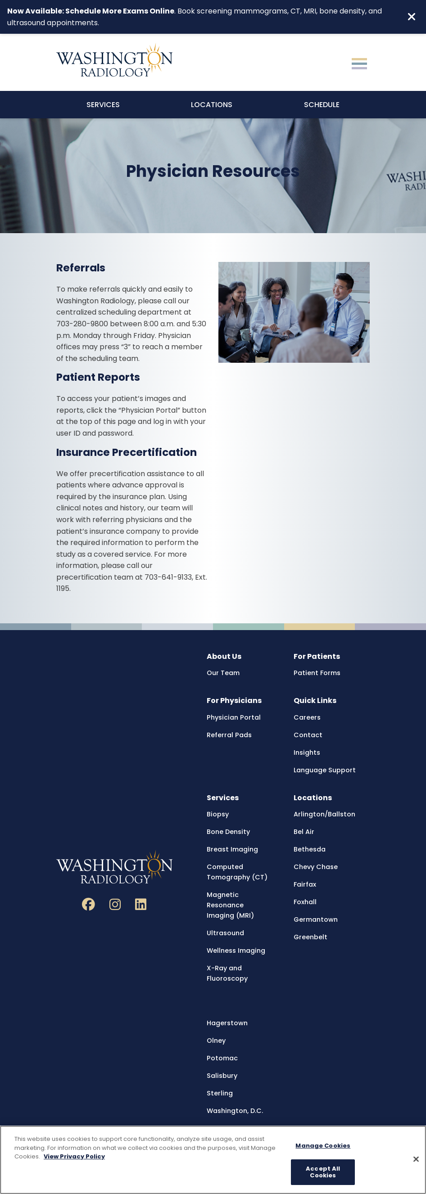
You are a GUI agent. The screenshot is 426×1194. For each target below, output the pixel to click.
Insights (307, 752)
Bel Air (304, 831)
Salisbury (222, 1075)
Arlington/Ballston (324, 814)
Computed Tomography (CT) (237, 872)
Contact (308, 734)
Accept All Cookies (323, 1172)
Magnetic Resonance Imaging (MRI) (230, 905)
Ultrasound (225, 932)
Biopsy (218, 814)
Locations (211, 104)
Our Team (223, 672)
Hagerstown (227, 1022)
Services (103, 104)
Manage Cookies (322, 1145)
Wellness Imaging (236, 950)
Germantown (316, 919)
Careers (307, 717)
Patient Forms (317, 672)
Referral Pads (229, 734)
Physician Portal (234, 717)
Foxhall (305, 901)
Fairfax (305, 884)
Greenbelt (310, 937)
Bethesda (310, 849)
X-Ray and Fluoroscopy (227, 973)
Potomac (222, 1058)
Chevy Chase (316, 866)
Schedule (322, 104)
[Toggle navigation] (359, 62)
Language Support (325, 770)
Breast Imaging (232, 849)
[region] (213, 1160)
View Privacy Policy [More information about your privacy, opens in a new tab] (74, 1156)
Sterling (220, 1093)
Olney (216, 1040)
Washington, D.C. (235, 1110)
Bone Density (228, 831)
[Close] (416, 1159)
